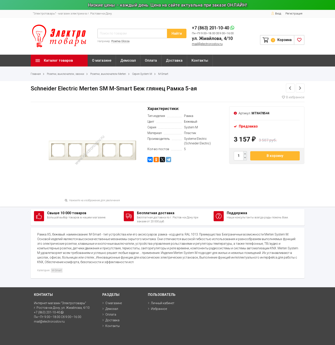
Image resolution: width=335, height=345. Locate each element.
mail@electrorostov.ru (207, 44)
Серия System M (142, 73)
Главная (36, 73)
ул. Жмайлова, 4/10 (212, 38)
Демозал (128, 60)
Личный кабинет (162, 303)
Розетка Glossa (120, 41)
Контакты (199, 60)
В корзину (275, 156)
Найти (177, 33)
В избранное (293, 97)
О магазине (101, 60)
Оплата (151, 60)
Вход (276, 13)
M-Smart (163, 73)
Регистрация (293, 13)
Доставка (174, 60)
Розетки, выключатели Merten (108, 73)
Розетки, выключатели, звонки (65, 73)
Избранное (159, 309)
